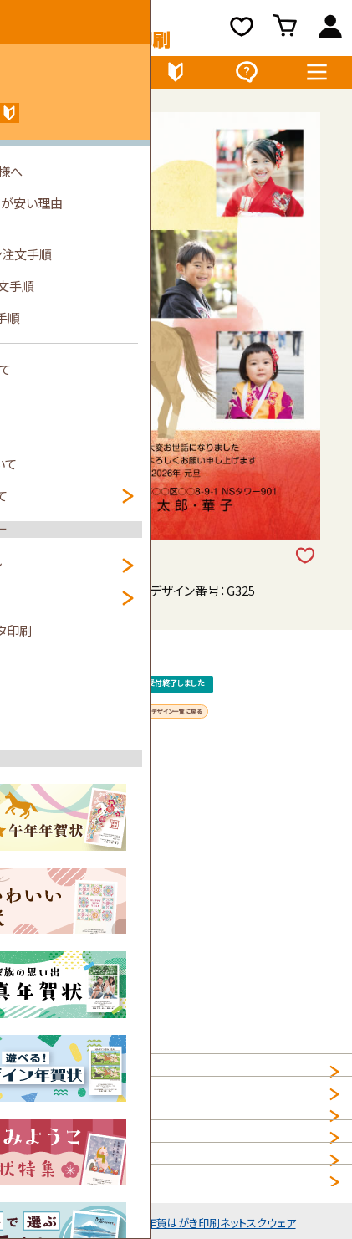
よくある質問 (246, 76)
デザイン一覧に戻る (176, 788)
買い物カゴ (286, 30)
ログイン (329, 30)
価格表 (105, 76)
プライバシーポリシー (70, 1154)
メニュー (317, 76)
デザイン (35, 76)
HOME (31, 1079)
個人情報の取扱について (79, 1117)
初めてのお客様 (176, 76)
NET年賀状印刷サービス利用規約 (105, 1192)
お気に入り (242, 30)
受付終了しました (177, 721)
